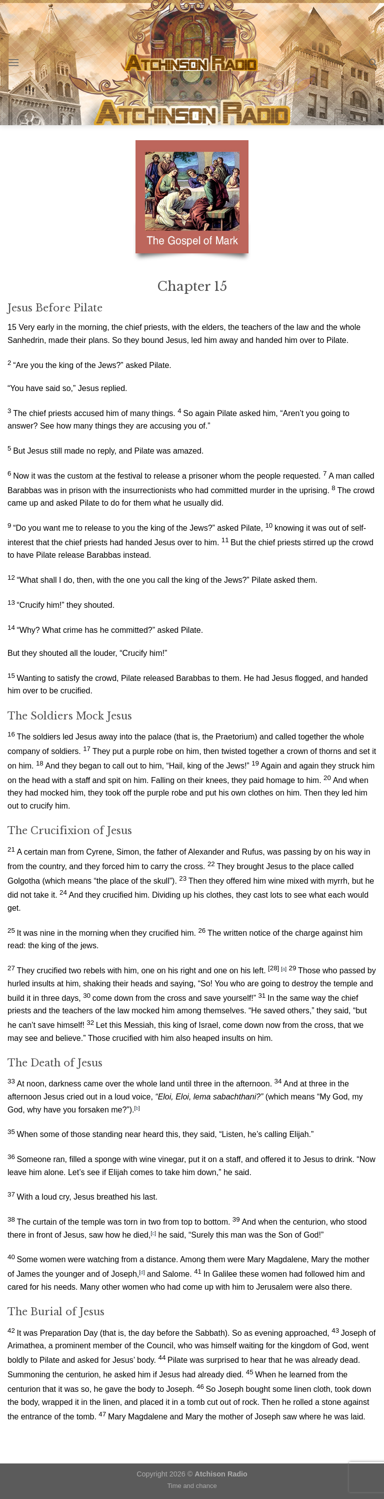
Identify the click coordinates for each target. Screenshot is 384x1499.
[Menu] (14, 62)
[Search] (372, 62)
